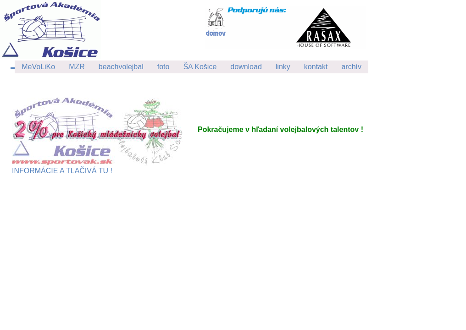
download (246, 67)
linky (283, 67)
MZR (77, 67)
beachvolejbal (121, 67)
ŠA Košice (199, 67)
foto (163, 67)
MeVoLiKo (38, 67)
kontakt (316, 67)
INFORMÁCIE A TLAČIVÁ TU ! (97, 167)
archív (351, 67)
